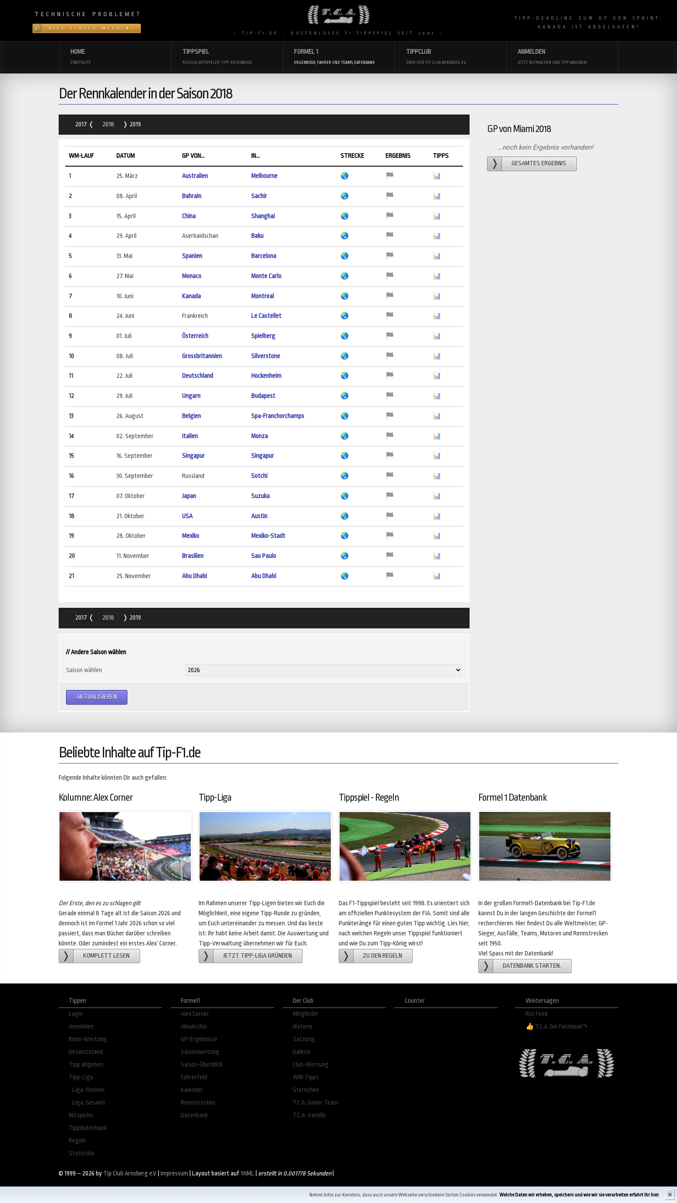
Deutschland (197, 376)
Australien (195, 176)
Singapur (193, 456)
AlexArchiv (194, 1026)
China (189, 216)
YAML (247, 1173)
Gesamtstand (86, 1052)
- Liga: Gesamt (87, 1102)
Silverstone (265, 356)
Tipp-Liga (81, 1077)
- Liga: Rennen (87, 1090)
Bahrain (191, 196)
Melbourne (264, 176)
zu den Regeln (382, 955)
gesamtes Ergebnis (539, 163)
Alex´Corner (195, 1014)
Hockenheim (266, 376)
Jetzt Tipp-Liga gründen (257, 955)
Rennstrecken (198, 1102)
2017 (81, 124)
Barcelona (263, 256)
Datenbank (194, 1115)
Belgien (191, 416)
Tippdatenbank (88, 1128)
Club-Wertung (311, 1064)
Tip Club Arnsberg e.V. (130, 1173)
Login (76, 1014)
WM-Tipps (306, 1077)
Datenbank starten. (532, 965)
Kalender (192, 1090)
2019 (134, 124)
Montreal (262, 296)
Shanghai (263, 216)
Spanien (192, 256)
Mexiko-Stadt (268, 536)
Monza (259, 436)
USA (187, 516)
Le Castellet (266, 316)
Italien (190, 436)
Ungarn (191, 396)
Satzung (304, 1039)
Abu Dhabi (194, 576)
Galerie (301, 1052)
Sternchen (306, 1090)
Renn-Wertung (88, 1039)
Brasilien (192, 556)
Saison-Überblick (201, 1064)
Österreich (195, 336)
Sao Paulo (263, 556)
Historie (302, 1026)
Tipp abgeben (86, 1064)
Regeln (77, 1140)
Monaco (191, 276)
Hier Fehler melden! (91, 28)
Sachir (259, 196)
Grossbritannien (202, 356)
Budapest (263, 396)
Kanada (191, 296)
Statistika (81, 1153)
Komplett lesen (106, 955)
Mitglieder (306, 1014)
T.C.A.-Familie (309, 1115)
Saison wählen (84, 670)
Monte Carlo (266, 276)
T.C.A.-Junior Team (315, 1102)
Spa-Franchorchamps (277, 416)
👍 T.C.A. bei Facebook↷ (557, 1026)
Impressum (174, 1173)
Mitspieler (81, 1115)
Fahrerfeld (194, 1077)
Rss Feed (536, 1014)
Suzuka (260, 496)
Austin (259, 516)
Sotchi (259, 476)
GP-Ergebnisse (199, 1039)
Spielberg (263, 336)
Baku (257, 236)
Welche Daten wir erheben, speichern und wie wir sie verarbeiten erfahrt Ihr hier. (579, 1195)
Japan (189, 496)
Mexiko (190, 536)
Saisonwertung (200, 1052)
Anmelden (81, 1026)
